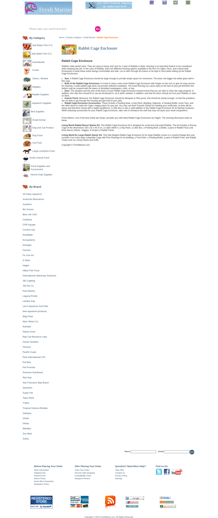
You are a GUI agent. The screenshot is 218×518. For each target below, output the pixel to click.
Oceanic (27, 347)
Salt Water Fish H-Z (41, 20)
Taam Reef (28, 398)
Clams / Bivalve (85, 19)
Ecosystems (29, 240)
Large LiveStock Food (43, 151)
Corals (70, 19)
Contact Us (120, 473)
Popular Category (73, 37)
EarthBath (28, 235)
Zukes (26, 438)
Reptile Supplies (113, 20)
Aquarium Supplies (126, 20)
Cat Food (37, 142)
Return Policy (40, 478)
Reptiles (101, 19)
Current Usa (29, 229)
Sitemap (118, 478)
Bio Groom (28, 209)
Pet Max (27, 362)
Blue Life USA (30, 214)
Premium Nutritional (33, 372)
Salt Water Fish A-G (28, 20)
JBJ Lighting (29, 280)
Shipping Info (39, 473)
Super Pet (28, 392)
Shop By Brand (179, 20)
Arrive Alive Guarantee (44, 481)
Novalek (27, 326)
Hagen (26, 265)
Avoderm (27, 204)
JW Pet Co (28, 285)
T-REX (26, 403)
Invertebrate (57, 19)
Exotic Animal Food (39, 157)
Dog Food (37, 135)
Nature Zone (29, 331)
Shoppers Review (82, 478)
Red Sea (27, 377)
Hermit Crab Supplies (42, 174)
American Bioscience (33, 199)
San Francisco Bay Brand (36, 382)
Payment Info (40, 476)
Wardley (27, 428)
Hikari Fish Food (31, 270)
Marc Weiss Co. (31, 321)
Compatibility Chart (83, 476)
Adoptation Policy (41, 484)
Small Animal (151, 20)
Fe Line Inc (28, 255)
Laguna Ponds (30, 296)
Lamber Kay (29, 301)
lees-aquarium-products (35, 311)
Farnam (27, 250)
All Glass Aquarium (32, 194)
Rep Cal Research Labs (35, 336)
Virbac (26, 423)
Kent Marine (29, 291)
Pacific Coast (29, 352)
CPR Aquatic (29, 224)
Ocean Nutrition (31, 342)
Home (61, 37)
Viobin (26, 418)
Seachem (27, 387)
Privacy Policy (121, 476)
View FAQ (119, 470)
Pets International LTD (34, 357)
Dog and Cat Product (165, 20)
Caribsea (27, 219)
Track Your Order (82, 470)
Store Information (41, 470)
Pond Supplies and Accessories (40, 168)
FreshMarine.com (81, 145)
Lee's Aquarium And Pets (35, 306)
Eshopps (27, 245)
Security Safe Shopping (85, 473)
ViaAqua (27, 413)
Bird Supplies (139, 20)
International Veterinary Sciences (39, 275)
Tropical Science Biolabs (35, 408)
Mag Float (28, 316)
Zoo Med (27, 433)
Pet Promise (29, 367)
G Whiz (26, 260)
